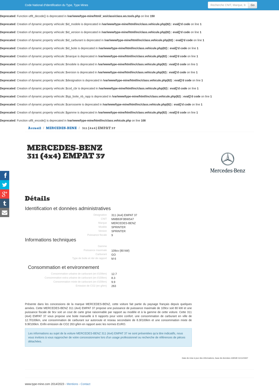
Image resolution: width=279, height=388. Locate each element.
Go (252, 5)
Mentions (72, 384)
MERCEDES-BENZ (61, 128)
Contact (85, 384)
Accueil (34, 128)
